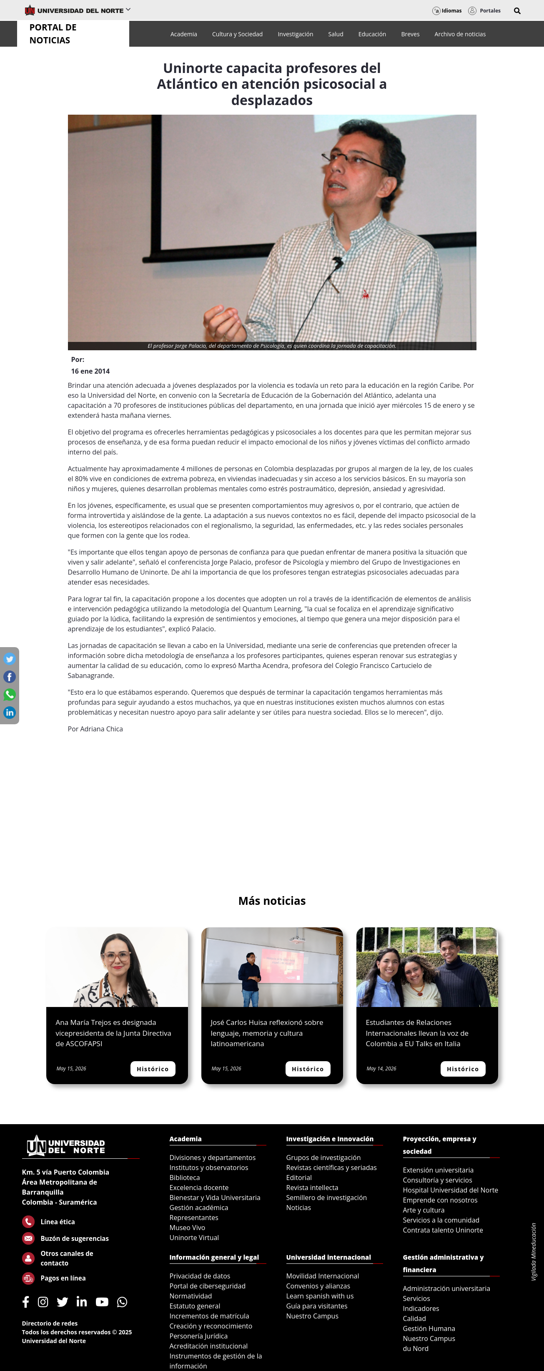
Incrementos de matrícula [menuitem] (210, 1316)
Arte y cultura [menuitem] (424, 1210)
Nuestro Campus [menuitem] (312, 1316)
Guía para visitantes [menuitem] (317, 1306)
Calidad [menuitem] (414, 1318)
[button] (517, 10)
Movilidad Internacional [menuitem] (322, 1276)
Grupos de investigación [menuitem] (323, 1157)
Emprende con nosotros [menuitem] (440, 1200)
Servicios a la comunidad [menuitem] (441, 1220)
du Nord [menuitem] (416, 1348)
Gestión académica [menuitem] (199, 1207)
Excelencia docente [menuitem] (199, 1187)
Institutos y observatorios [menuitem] (209, 1167)
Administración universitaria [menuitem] (447, 1288)
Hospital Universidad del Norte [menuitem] (451, 1190)
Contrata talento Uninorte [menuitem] (443, 1230)
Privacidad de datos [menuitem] (200, 1276)
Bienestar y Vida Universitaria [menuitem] (215, 1197)
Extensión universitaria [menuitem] (438, 1170)
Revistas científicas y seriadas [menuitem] (331, 1167)
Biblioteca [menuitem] (185, 1177)
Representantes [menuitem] (194, 1217)
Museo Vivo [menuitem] (188, 1227)
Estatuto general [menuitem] (195, 1306)
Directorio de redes (50, 1323)
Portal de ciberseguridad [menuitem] (208, 1286)
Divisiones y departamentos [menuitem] (213, 1157)
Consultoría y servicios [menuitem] (437, 1180)
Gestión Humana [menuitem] (429, 1328)
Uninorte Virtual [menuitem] (194, 1237)
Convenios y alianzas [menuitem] (318, 1286)
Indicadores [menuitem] (421, 1308)
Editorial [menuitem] (299, 1177)
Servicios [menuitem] (416, 1298)
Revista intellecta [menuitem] (312, 1187)
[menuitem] (184, 34)
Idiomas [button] (447, 10)
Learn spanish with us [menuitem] (320, 1296)
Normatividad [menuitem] (191, 1296)
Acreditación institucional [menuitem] (209, 1346)
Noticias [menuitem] (298, 1207)
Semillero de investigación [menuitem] (326, 1197)
